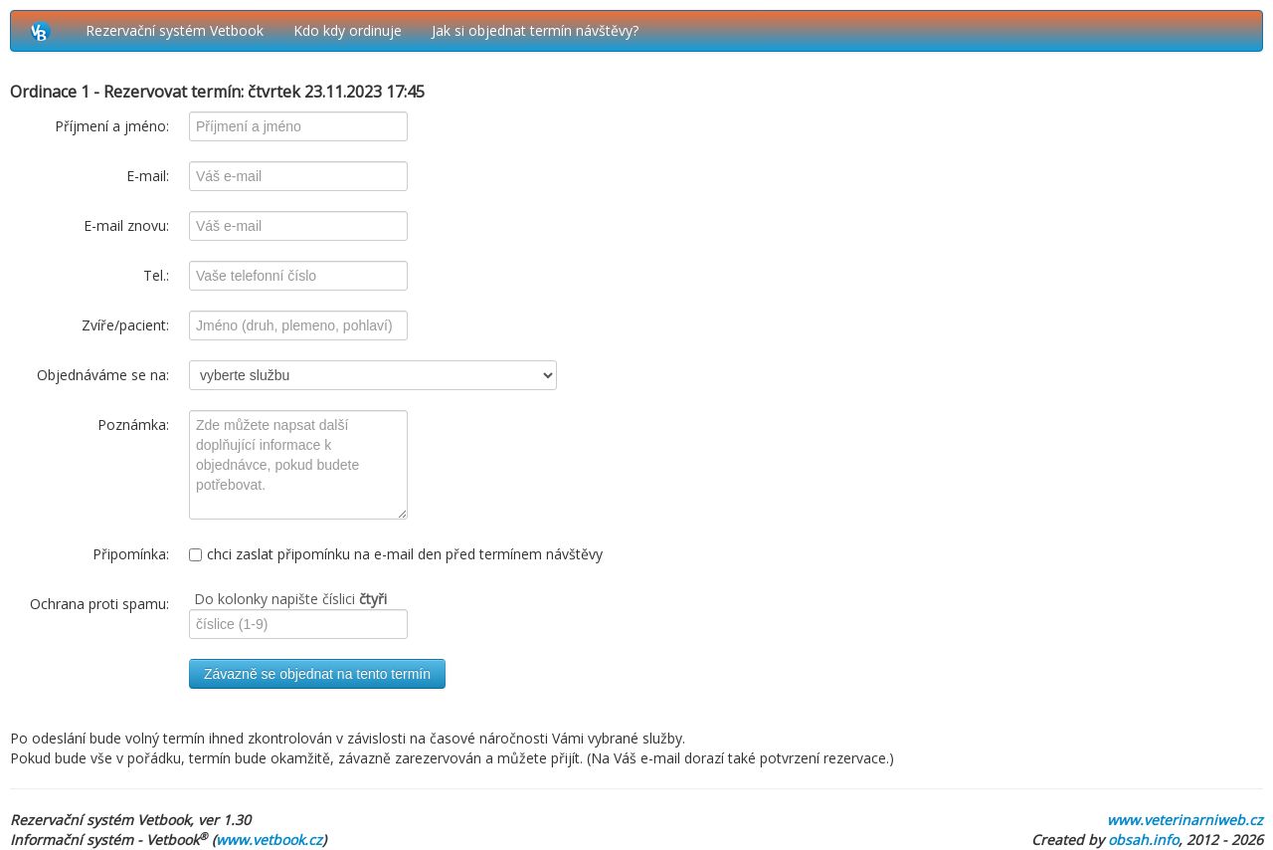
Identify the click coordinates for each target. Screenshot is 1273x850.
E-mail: (147, 175)
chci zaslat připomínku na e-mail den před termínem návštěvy (396, 553)
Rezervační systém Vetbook (175, 30)
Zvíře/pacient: (125, 325)
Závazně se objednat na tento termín (317, 674)
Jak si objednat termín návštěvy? (535, 30)
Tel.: (156, 275)
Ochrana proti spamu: (99, 603)
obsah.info (1143, 839)
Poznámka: (133, 424)
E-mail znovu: (126, 225)
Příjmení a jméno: (112, 125)
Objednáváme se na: (103, 374)
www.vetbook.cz (269, 839)
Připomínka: (130, 553)
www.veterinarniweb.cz (1185, 819)
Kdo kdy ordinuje (347, 30)
